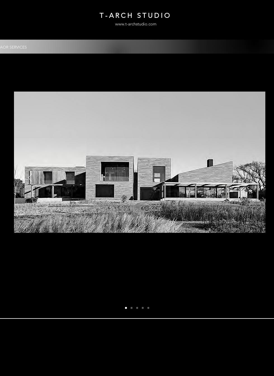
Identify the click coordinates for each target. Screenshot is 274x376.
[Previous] (30, 178)
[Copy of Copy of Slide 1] (137, 308)
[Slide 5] (148, 308)
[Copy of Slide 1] (132, 308)
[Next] (244, 178)
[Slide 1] (126, 308)
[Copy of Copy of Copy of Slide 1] (143, 308)
